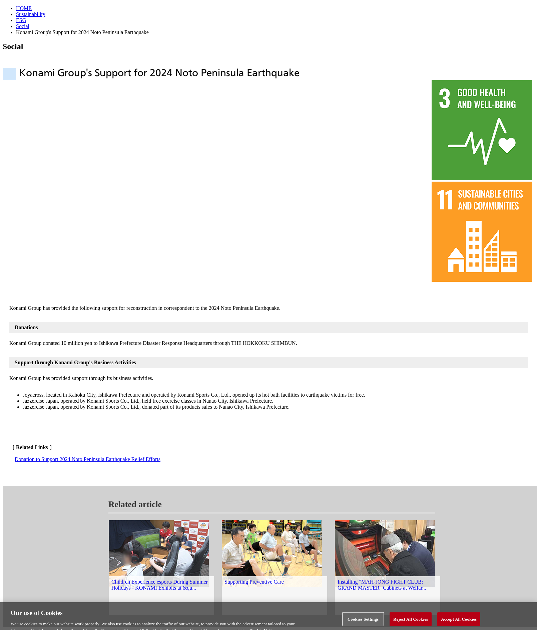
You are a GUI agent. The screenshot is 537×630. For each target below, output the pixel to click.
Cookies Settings (363, 622)
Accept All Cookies (459, 622)
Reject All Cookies (410, 622)
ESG (21, 20)
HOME (24, 8)
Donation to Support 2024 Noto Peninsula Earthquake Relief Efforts (87, 459)
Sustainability (30, 14)
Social (22, 26)
